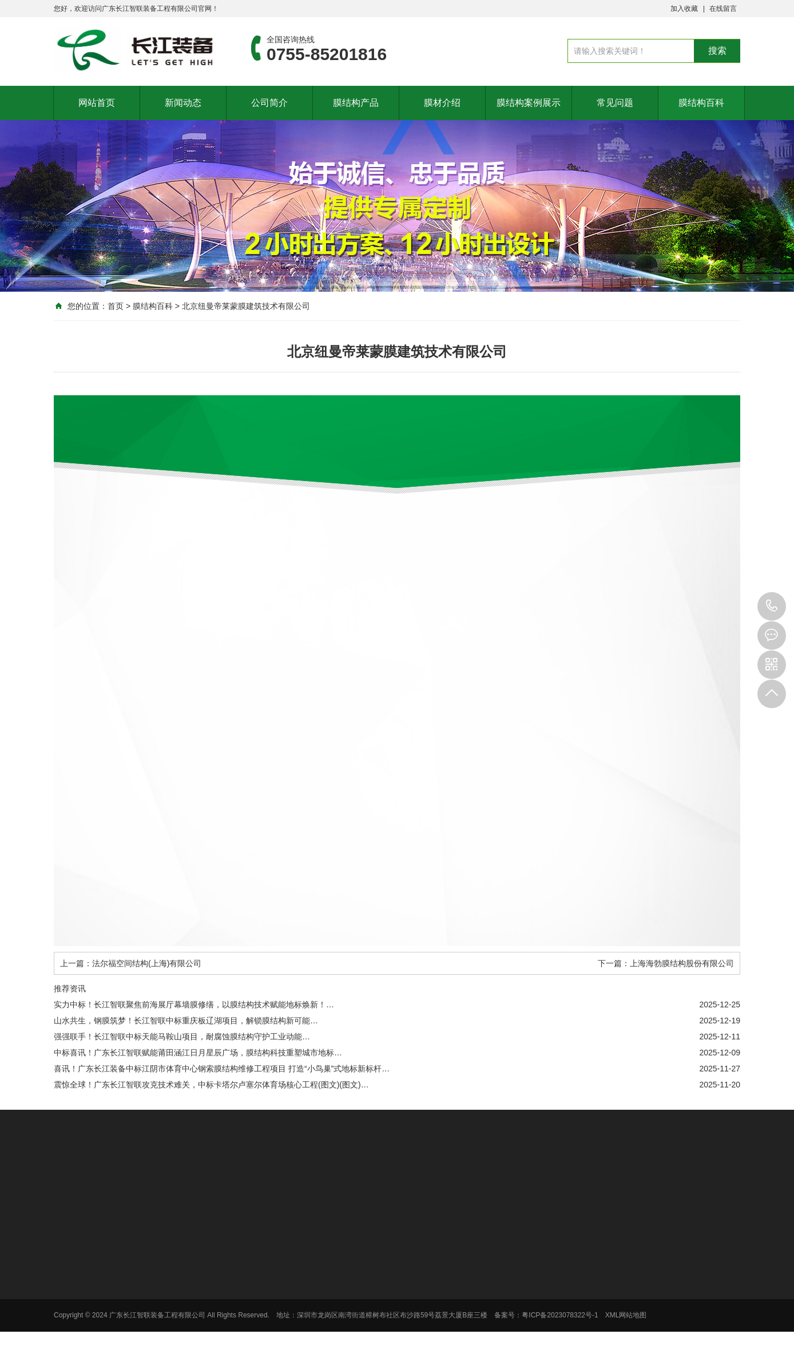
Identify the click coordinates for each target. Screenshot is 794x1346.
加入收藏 (684, 9)
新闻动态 (183, 103)
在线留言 (723, 9)
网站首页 (96, 103)
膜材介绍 (442, 103)
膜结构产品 (356, 103)
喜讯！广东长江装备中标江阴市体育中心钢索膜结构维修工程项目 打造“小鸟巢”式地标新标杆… (222, 1068)
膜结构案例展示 (529, 103)
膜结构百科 (701, 103)
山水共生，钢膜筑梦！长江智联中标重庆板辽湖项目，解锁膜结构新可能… (186, 1020)
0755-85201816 (771, 606)
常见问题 (615, 103)
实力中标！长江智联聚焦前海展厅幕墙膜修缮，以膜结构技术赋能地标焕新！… (194, 1004)
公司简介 (269, 103)
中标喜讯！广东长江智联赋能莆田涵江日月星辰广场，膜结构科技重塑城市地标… (198, 1052)
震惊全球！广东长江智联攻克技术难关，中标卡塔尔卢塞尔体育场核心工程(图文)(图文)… (211, 1084)
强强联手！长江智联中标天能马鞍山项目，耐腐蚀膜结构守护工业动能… (182, 1036)
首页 (116, 306)
